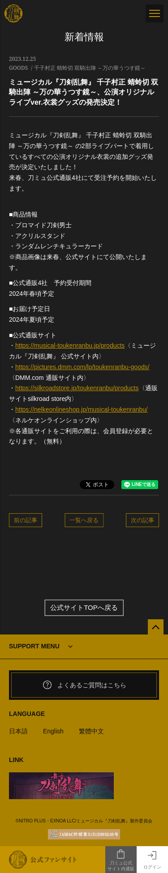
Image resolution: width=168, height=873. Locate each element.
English (53, 731)
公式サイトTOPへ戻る (84, 608)
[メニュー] (155, 13)
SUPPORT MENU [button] (34, 646)
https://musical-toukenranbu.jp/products (70, 345)
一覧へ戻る (84, 520)
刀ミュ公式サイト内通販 (121, 860)
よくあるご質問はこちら (84, 685)
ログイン (152, 860)
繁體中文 (91, 731)
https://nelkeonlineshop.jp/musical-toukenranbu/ (81, 409)
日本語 (18, 731)
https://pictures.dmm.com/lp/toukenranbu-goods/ (82, 366)
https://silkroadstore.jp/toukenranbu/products (77, 388)
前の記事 (25, 520)
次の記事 (142, 520)
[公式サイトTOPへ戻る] (156, 627)
